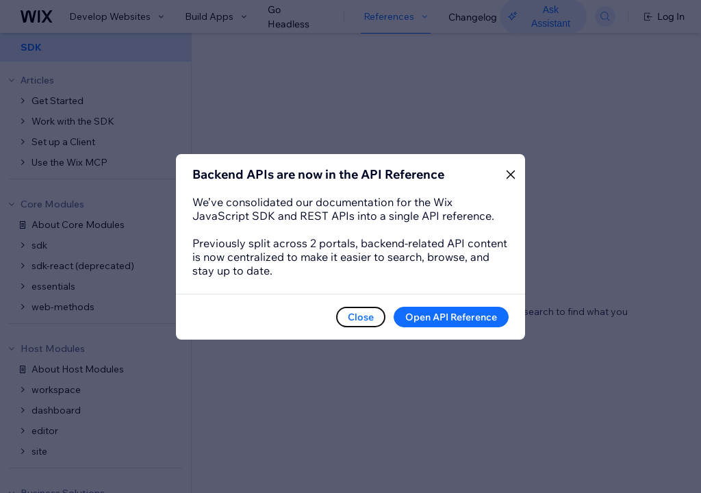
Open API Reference (451, 317)
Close (361, 317)
